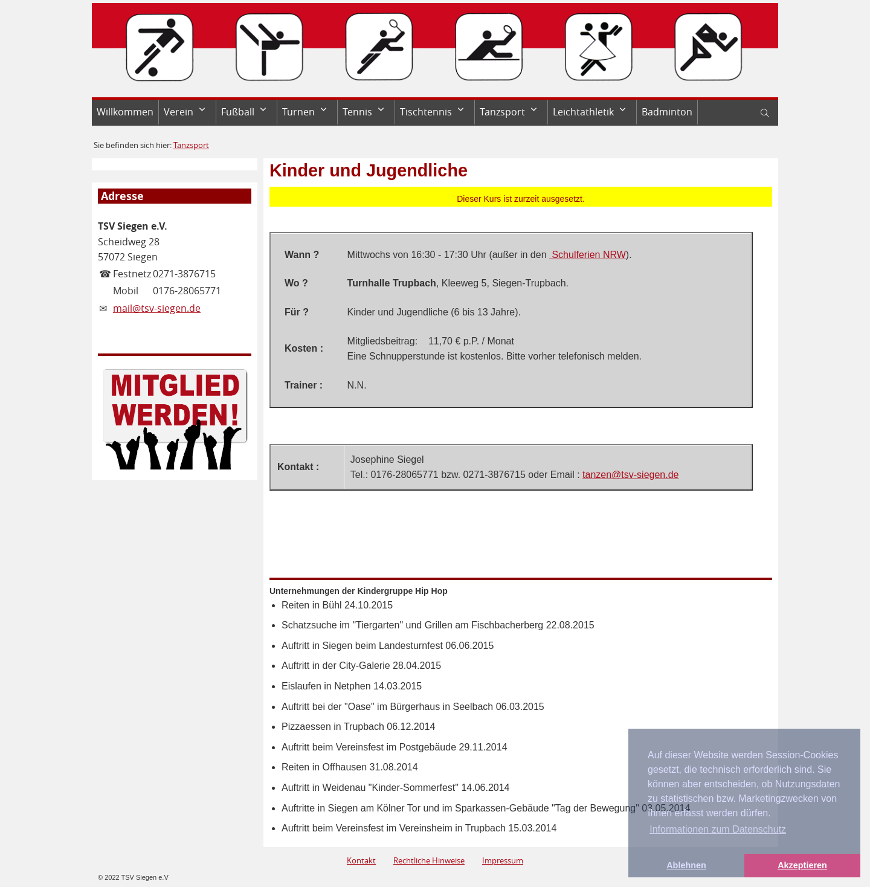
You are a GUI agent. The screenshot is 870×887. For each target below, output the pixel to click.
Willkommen (125, 111)
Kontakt (361, 860)
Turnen (298, 111)
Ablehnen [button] (686, 865)
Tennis (357, 111)
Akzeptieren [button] (802, 865)
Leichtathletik (583, 111)
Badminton (667, 111)
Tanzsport (502, 111)
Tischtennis (426, 111)
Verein (178, 111)
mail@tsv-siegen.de (157, 308)
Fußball (237, 111)
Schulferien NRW (587, 255)
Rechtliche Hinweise (429, 860)
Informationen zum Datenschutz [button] (717, 829)
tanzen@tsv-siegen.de (630, 474)
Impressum (502, 860)
